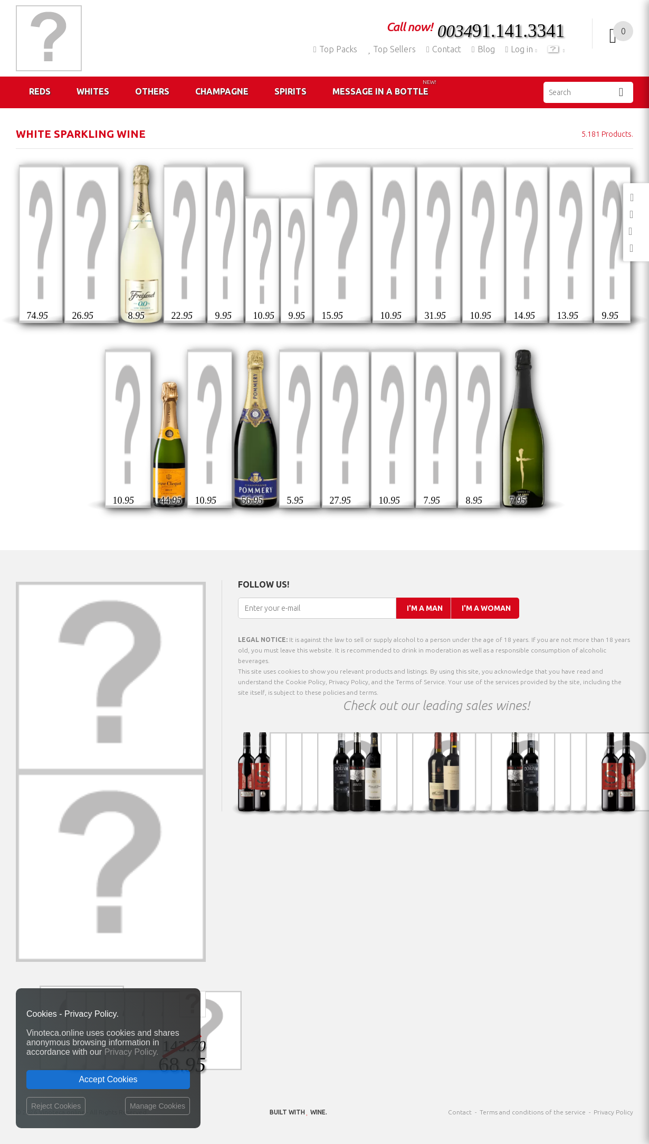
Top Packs (335, 49)
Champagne (222, 91)
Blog (483, 49)
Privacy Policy (613, 1112)
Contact (443, 49)
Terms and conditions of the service (533, 1112)
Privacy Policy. (131, 1051)
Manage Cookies (157, 1106)
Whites (93, 91)
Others (152, 91)
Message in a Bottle (384, 87)
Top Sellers (392, 49)
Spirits (290, 91)
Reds (40, 91)
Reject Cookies (56, 1106)
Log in (520, 49)
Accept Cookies (108, 1079)
